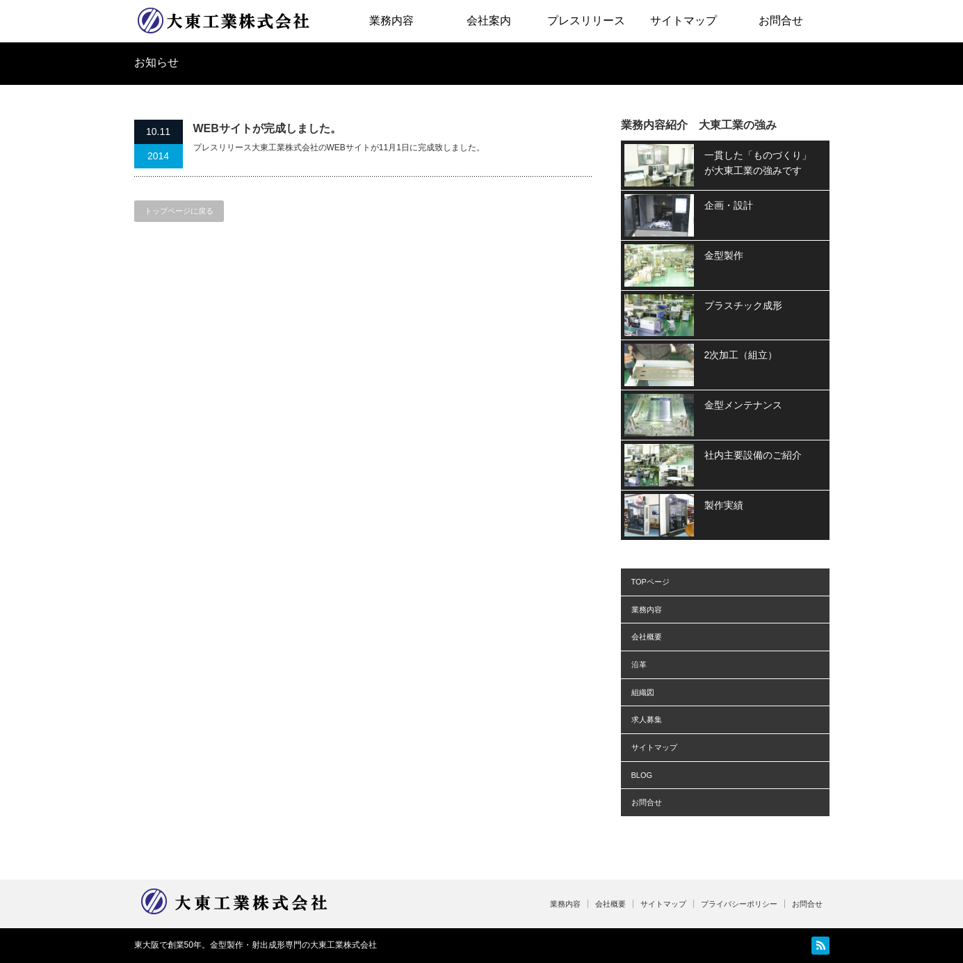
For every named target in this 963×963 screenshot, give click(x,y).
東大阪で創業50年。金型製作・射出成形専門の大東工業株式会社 (255, 945)
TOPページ (650, 582)
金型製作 (723, 255)
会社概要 (646, 636)
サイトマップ (683, 20)
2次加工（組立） (741, 354)
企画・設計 (728, 205)
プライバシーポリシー (739, 904)
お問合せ (781, 20)
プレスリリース (586, 20)
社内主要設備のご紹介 (753, 455)
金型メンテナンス (743, 405)
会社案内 (489, 20)
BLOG (642, 775)
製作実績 (723, 505)
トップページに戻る (179, 211)
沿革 (639, 664)
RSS (820, 946)
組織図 (642, 692)
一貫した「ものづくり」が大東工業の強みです (757, 163)
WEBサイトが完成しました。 (267, 128)
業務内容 (391, 20)
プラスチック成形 (743, 305)
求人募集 (646, 719)
